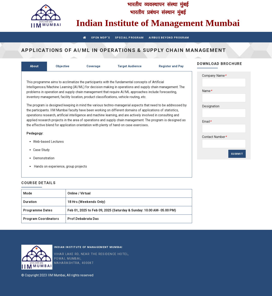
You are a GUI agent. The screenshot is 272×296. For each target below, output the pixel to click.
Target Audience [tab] (130, 66)
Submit (237, 153)
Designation (210, 106)
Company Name (213, 76)
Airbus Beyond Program (169, 37)
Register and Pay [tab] (171, 66)
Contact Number (213, 137)
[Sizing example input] (224, 82)
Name (206, 91)
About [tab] (34, 66)
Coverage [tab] (93, 66)
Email (206, 121)
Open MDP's (100, 37)
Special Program (129, 37)
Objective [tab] (62, 66)
